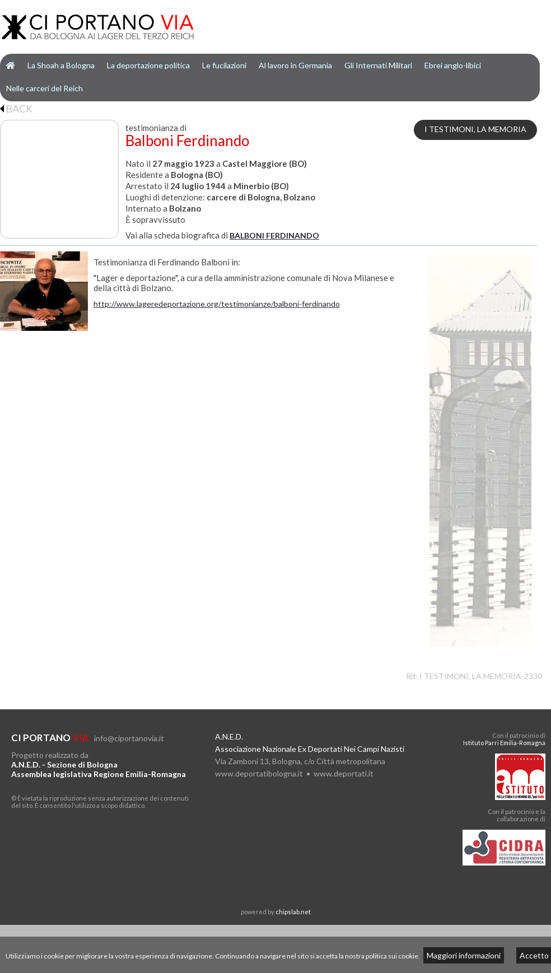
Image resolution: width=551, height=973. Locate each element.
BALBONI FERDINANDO (274, 235)
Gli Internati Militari (378, 65)
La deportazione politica (148, 65)
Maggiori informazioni (464, 955)
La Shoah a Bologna (61, 65)
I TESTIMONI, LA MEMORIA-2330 (480, 676)
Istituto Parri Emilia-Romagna (504, 742)
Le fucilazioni (224, 65)
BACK (16, 108)
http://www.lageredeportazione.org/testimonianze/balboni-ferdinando (217, 303)
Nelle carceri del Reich (44, 88)
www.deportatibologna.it (259, 773)
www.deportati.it (343, 773)
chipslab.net (293, 911)
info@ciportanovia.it (129, 738)
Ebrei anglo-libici (452, 65)
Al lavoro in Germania (295, 65)
